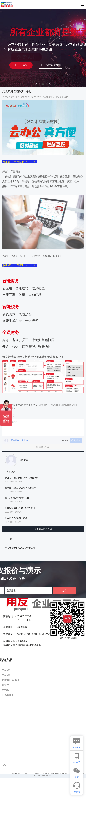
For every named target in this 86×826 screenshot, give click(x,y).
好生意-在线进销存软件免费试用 (20, 488)
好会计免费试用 (49, 97)
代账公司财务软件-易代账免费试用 (21, 477)
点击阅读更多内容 (43, 529)
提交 (64, 590)
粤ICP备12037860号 (42, 776)
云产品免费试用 (10, 97)
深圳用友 (24, 460)
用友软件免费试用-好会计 (17, 518)
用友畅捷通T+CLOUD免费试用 (20, 508)
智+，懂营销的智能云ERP (17, 498)
